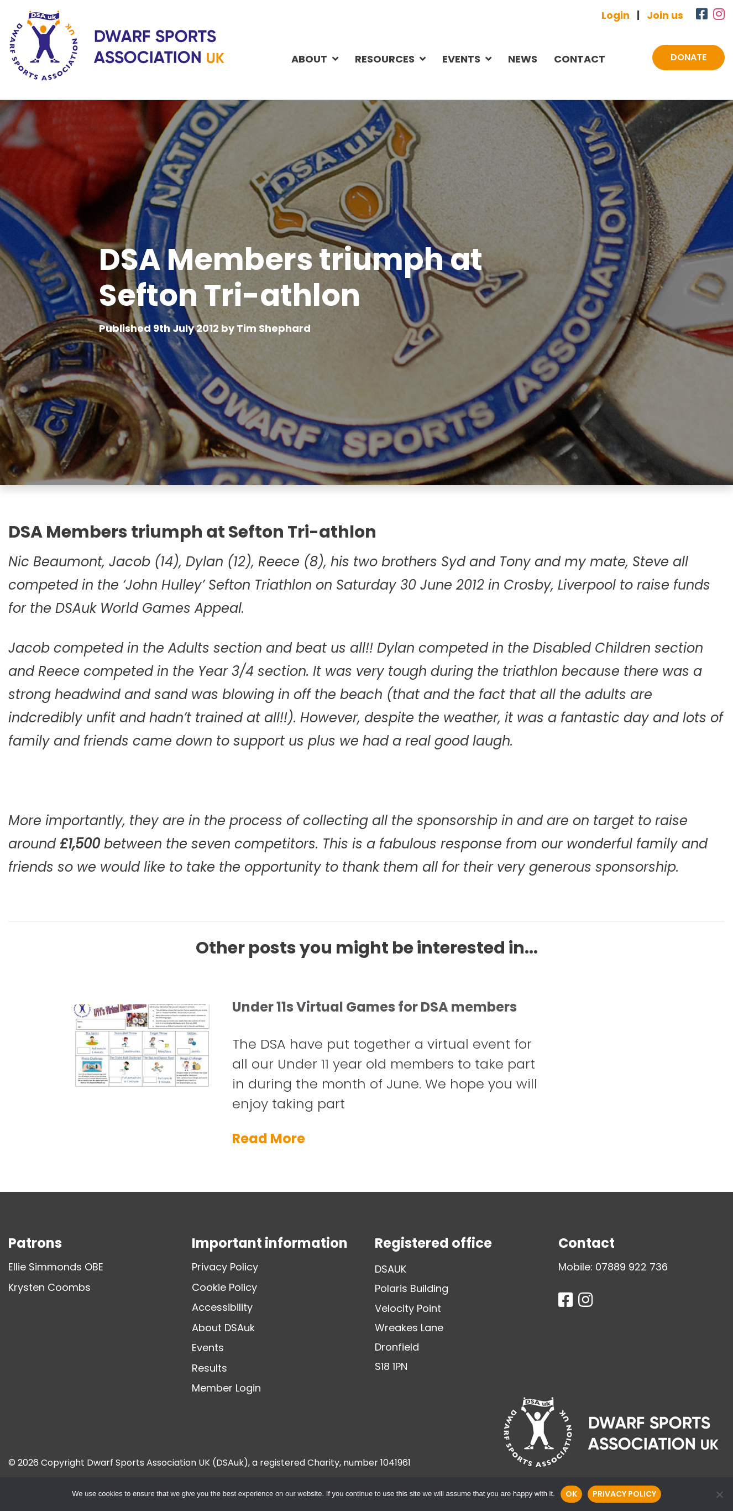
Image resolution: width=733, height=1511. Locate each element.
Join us (665, 15)
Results (209, 1368)
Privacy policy (624, 1493)
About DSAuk (223, 1328)
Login (615, 15)
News (522, 59)
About (309, 59)
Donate (688, 57)
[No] (719, 1494)
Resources (385, 59)
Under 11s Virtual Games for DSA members (374, 1007)
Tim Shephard (274, 328)
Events (461, 59)
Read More (268, 1138)
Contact (579, 59)
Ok (571, 1493)
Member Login (226, 1388)
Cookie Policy (224, 1287)
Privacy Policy (225, 1267)
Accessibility (222, 1307)
